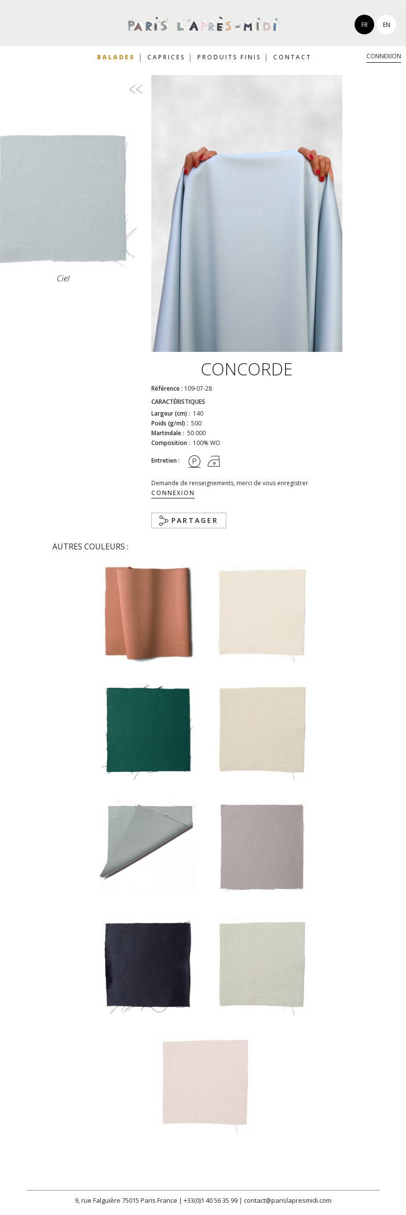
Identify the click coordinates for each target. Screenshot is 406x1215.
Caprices (166, 57)
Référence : (167, 388)
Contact (292, 57)
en (386, 25)
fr (364, 25)
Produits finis (229, 57)
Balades (116, 57)
